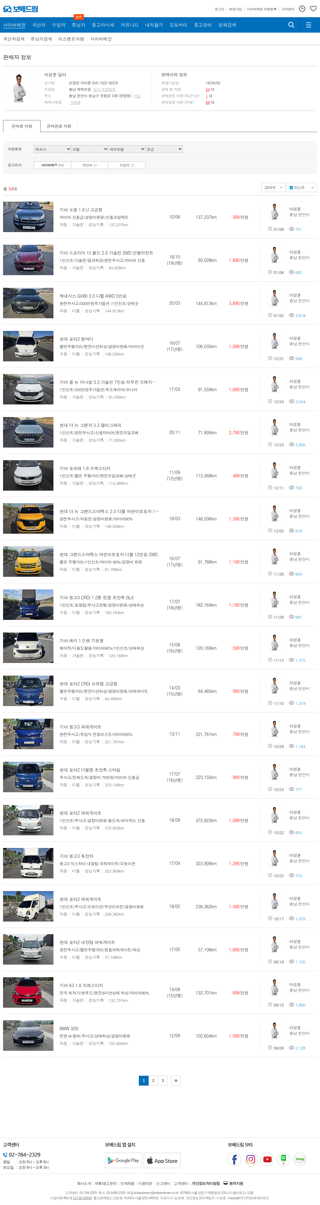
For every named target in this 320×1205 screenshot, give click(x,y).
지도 (137, 96)
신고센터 (163, 1183)
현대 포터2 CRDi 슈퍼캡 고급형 (88, 684)
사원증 (75, 102)
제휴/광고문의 (106, 1183)
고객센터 (181, 1183)
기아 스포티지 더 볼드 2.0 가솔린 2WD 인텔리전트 (106, 253)
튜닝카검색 (41, 39)
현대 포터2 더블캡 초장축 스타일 (90, 770)
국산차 (89, 165)
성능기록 (96, 224)
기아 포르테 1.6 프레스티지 (85, 468)
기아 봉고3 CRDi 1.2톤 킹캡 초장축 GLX (97, 597)
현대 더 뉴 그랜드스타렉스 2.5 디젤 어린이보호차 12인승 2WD (118, 511)
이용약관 (145, 1183)
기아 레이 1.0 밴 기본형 (81, 640)
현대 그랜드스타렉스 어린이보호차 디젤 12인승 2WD (109, 554)
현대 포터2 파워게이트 (80, 813)
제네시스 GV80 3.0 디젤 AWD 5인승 (93, 296)
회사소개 (84, 1183)
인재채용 (127, 1183)
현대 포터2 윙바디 (76, 339)
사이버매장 (101, 39)
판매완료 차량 (59, 126)
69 (208, 102)
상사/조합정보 (104, 89)
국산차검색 (14, 39)
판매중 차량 (22, 126)
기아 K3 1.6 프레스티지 (81, 985)
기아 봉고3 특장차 (76, 856)
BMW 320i (69, 1028)
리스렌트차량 (71, 39)
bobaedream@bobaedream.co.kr (156, 1193)
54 (208, 89)
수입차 (126, 165)
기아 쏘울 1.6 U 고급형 (81, 210)
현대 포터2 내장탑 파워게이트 (87, 942)
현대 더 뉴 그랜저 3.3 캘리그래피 (90, 425)
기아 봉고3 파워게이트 (80, 727)
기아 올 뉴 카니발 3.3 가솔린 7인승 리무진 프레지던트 (110, 382)
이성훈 (295, 209)
